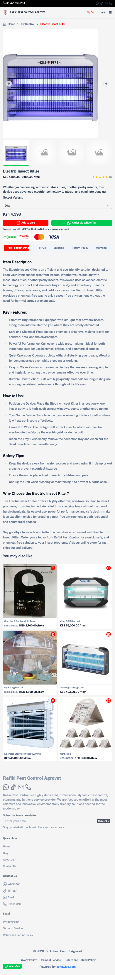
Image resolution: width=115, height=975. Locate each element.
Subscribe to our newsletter (20, 819)
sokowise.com (66, 967)
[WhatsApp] (97, 3)
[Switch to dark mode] (103, 13)
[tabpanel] (57, 401)
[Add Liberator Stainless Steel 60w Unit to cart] (52, 701)
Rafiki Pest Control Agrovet (32, 782)
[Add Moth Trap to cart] (107, 701)
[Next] (106, 84)
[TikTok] (101, 3)
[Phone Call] (110, 3)
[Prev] (9, 84)
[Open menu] (110, 13)
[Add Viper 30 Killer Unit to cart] (107, 569)
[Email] (106, 3)
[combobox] (57, 206)
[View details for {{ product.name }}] (30, 597)
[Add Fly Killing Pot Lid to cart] (52, 635)
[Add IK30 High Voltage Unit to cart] (107, 635)
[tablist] (57, 248)
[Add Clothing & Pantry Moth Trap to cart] (52, 569)
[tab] (19, 248)
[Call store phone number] (14, 3)
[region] (57, 83)
